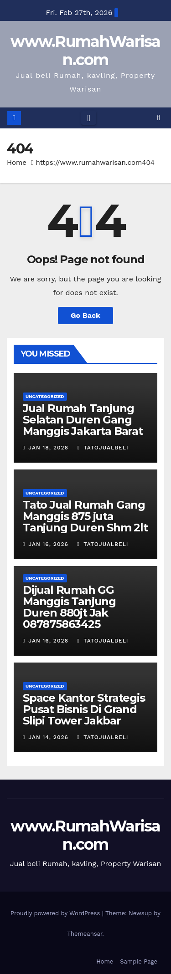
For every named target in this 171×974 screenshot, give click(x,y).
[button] (158, 117)
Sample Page (138, 961)
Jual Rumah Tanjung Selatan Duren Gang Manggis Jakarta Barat (83, 420)
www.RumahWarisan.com (85, 50)
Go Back (85, 315)
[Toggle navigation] (88, 118)
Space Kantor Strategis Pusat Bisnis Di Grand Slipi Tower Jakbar (84, 709)
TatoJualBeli (102, 447)
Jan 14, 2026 (48, 737)
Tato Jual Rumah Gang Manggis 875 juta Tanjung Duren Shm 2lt (85, 516)
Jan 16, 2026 (48, 544)
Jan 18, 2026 (48, 447)
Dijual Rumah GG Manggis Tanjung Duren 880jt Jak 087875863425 (69, 607)
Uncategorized (45, 396)
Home (16, 162)
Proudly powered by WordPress (56, 913)
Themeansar (84, 933)
